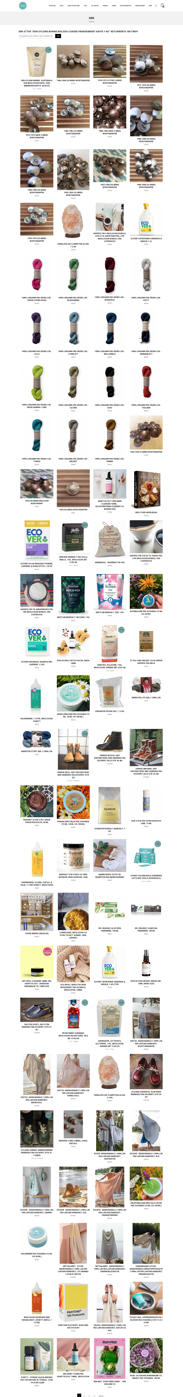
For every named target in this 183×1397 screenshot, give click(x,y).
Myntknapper (125, 6)
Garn (114, 6)
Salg (61, 6)
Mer (150, 6)
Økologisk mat (74, 6)
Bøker (105, 6)
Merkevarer (140, 6)
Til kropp (95, 6)
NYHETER (52, 6)
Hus (85, 6)
